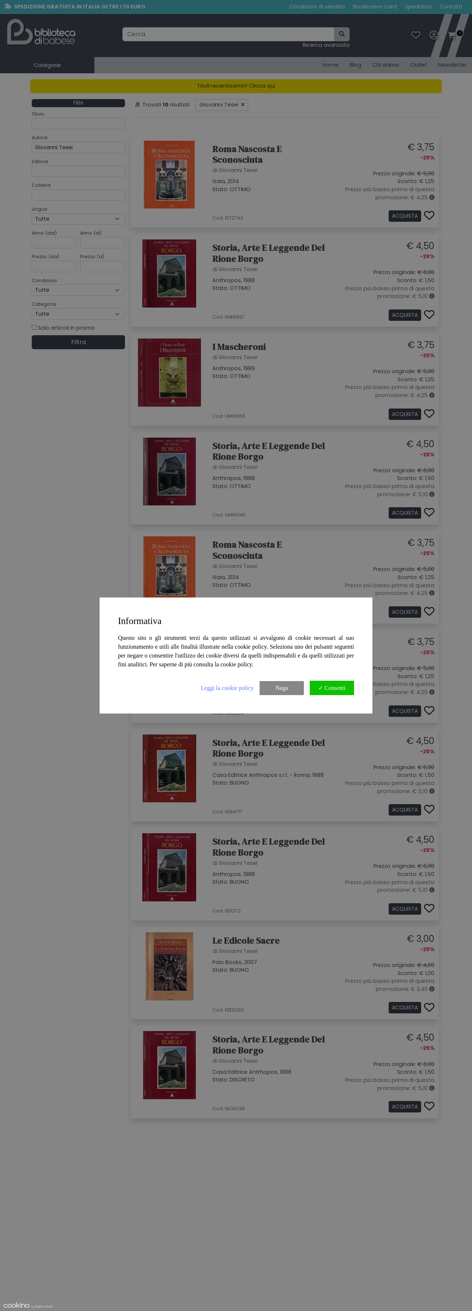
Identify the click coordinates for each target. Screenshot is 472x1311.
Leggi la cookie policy (227, 688)
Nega (281, 688)
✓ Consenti (332, 688)
